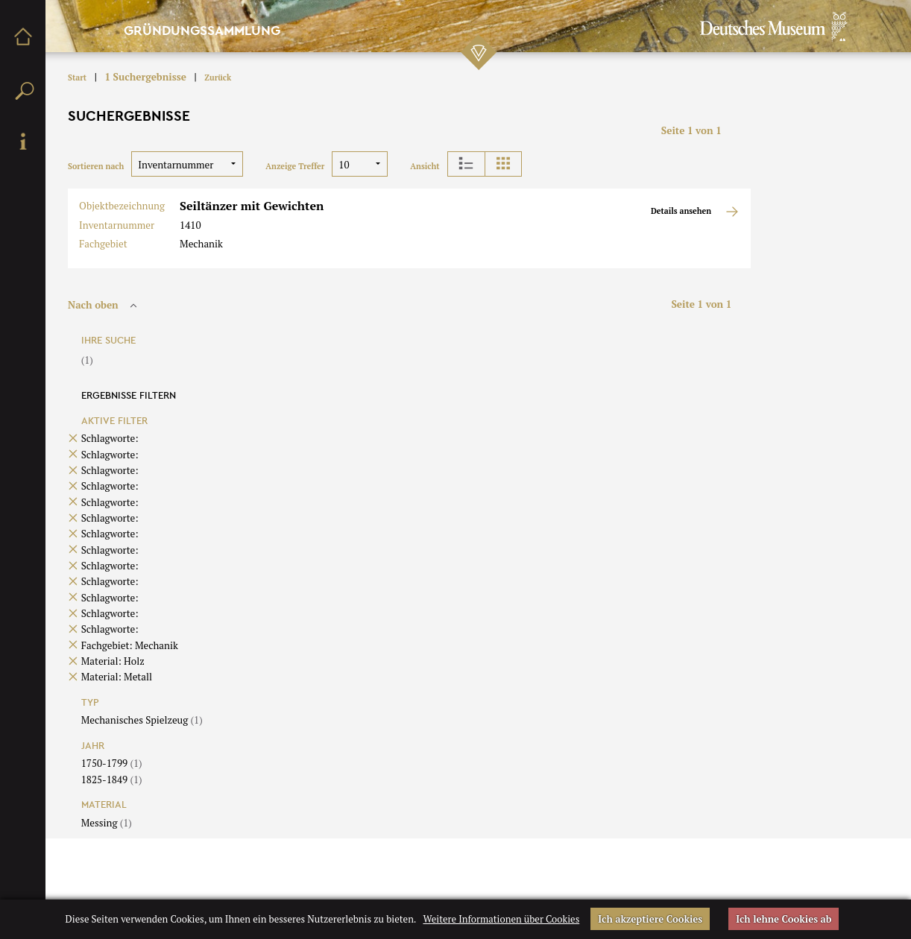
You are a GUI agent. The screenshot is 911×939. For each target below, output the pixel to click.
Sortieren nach (96, 166)
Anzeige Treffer (294, 166)
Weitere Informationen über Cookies (501, 919)
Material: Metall (116, 676)
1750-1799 (111, 763)
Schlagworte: (110, 438)
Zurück (217, 77)
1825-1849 (111, 779)
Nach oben (104, 305)
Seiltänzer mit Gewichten (252, 205)
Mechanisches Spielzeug (142, 720)
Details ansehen (695, 211)
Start (77, 77)
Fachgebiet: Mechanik (129, 645)
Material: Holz (113, 661)
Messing (106, 822)
